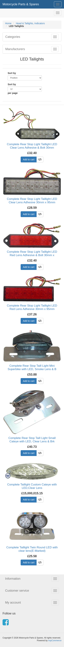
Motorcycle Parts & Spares (21, 4)
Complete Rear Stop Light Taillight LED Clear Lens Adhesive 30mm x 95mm (32, 200)
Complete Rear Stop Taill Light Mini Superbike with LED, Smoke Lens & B (32, 367)
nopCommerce (54, 640)
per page (13, 93)
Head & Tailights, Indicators (30, 23)
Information (12, 578)
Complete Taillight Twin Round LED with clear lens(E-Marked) (32, 549)
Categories (12, 37)
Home (8, 23)
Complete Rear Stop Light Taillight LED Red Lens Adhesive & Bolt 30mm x (32, 253)
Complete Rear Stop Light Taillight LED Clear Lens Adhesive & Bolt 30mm (32, 146)
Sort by (12, 73)
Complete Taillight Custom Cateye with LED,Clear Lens (32, 486)
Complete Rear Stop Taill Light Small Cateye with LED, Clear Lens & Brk (32, 439)
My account (13, 602)
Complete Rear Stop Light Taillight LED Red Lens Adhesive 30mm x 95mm (32, 307)
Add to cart (28, 159)
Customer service (17, 590)
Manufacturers (15, 49)
